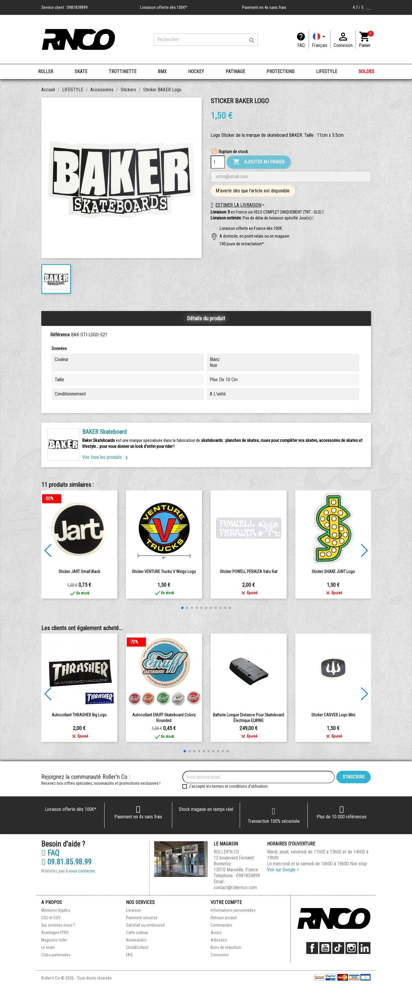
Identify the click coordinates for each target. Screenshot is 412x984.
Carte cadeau (137, 932)
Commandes (221, 925)
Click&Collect (137, 947)
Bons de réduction (226, 947)
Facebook (312, 948)
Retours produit (224, 917)
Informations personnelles (233, 910)
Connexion (220, 954)
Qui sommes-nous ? (58, 925)
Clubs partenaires (56, 954)
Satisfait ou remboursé (145, 925)
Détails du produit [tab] (206, 318)
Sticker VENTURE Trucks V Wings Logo (164, 571)
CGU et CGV (51, 917)
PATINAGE (235, 71)
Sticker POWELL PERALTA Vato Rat (248, 571)
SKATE (81, 71)
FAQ (301, 45)
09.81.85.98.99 (66, 862)
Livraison (133, 910)
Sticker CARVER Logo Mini (333, 715)
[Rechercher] (206, 39)
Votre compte (226, 902)
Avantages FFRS (55, 932)
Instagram (351, 948)
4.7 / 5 (362, 7)
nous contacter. (82, 871)
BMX (162, 71)
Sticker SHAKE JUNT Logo (333, 571)
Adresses (219, 940)
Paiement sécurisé (141, 917)
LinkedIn (364, 948)
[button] (313, 218)
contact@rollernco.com (235, 887)
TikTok (338, 948)
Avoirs (216, 932)
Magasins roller (54, 940)
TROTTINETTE (122, 71)
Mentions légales (55, 910)
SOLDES (366, 71)
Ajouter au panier (259, 162)
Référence (60, 335)
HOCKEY (196, 71)
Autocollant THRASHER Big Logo (79, 715)
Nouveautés (136, 940)
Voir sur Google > (283, 869)
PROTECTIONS (280, 71)
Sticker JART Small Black (79, 571)
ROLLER (45, 71)
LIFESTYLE (326, 71)
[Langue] (319, 39)
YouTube (325, 948)
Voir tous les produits (106, 457)
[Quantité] (218, 162)
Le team (48, 947)
